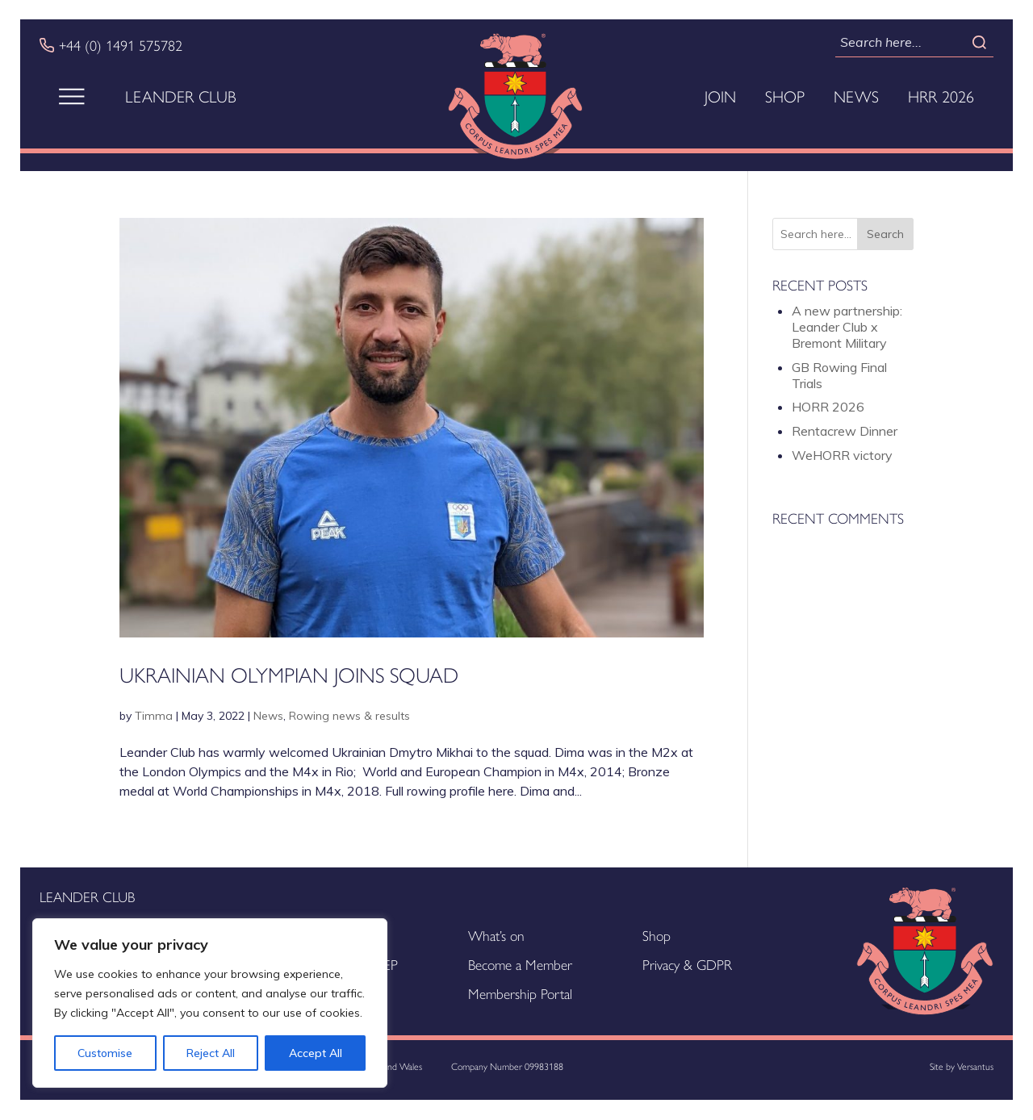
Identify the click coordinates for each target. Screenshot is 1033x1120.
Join (720, 96)
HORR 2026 (828, 407)
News (856, 96)
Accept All (315, 1053)
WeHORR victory (842, 455)
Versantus (975, 1066)
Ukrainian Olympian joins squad (288, 673)
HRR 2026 (941, 96)
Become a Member (520, 964)
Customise (104, 1053)
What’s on (496, 935)
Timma (154, 715)
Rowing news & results (349, 715)
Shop (785, 96)
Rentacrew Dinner (844, 431)
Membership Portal (520, 993)
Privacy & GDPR (687, 964)
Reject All (210, 1053)
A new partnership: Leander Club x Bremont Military (847, 327)
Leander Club (180, 96)
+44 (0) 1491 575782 (120, 45)
